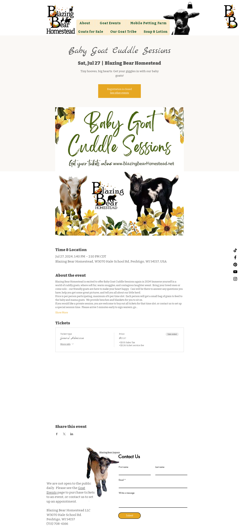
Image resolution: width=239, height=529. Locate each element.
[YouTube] (235, 271)
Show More (61, 312)
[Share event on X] (64, 434)
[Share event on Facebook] (56, 434)
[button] (190, 5)
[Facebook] (235, 257)
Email (121, 480)
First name (123, 467)
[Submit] (129, 515)
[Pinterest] (235, 264)
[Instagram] (235, 278)
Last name (159, 467)
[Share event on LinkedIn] (71, 434)
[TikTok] (235, 250)
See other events (119, 92)
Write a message (126, 493)
